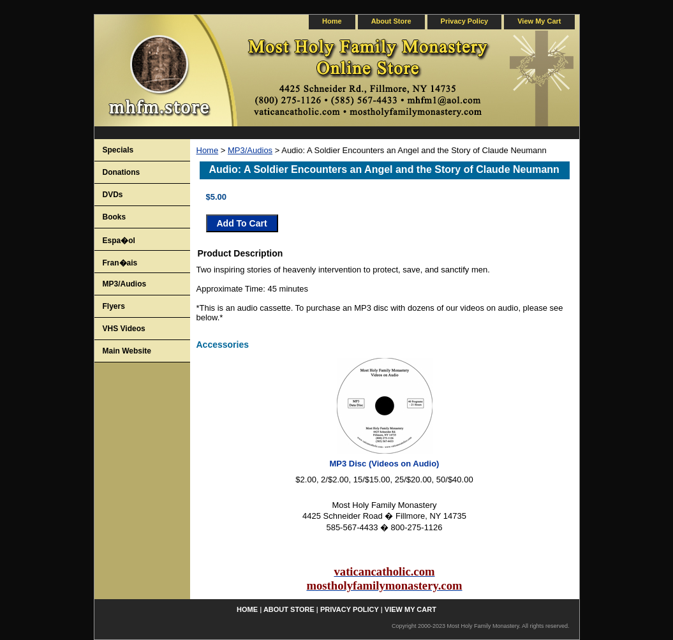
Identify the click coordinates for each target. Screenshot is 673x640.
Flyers (114, 306)
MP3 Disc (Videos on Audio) (385, 463)
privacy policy (465, 21)
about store (391, 21)
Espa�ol (119, 240)
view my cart (539, 21)
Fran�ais (120, 262)
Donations (121, 172)
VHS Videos (124, 328)
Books (114, 216)
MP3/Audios (250, 150)
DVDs (113, 194)
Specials (118, 149)
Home (207, 150)
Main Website (127, 350)
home (332, 21)
